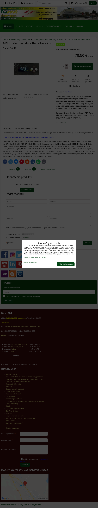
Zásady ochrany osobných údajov (34, 257)
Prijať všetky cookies (66, 264)
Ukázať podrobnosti (30, 263)
